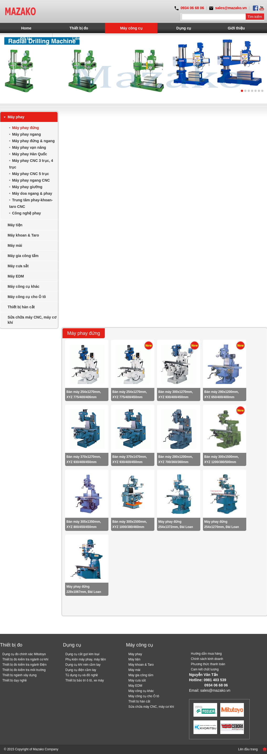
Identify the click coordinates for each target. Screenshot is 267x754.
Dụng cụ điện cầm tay (80, 670)
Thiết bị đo (78, 28)
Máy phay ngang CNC (31, 180)
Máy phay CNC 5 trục (30, 174)
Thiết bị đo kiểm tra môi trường (24, 670)
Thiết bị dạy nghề (14, 680)
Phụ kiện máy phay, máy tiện (85, 659)
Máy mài (15, 245)
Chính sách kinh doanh (207, 659)
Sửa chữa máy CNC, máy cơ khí (32, 320)
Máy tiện (15, 225)
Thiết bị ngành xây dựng (19, 675)
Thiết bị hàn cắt (21, 307)
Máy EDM (16, 276)
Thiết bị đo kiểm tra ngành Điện (24, 664)
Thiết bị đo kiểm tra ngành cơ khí (25, 659)
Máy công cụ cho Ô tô (27, 297)
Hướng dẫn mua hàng (206, 653)
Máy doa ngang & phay (32, 193)
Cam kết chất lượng (205, 669)
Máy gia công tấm (23, 256)
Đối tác (26, 39)
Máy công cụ (131, 28)
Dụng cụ (183, 28)
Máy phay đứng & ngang (33, 141)
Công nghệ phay (26, 213)
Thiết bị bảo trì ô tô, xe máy (84, 680)
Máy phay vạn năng (29, 147)
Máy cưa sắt (18, 266)
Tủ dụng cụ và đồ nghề (81, 675)
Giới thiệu (236, 28)
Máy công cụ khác (23, 286)
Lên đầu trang (248, 749)
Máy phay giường (27, 187)
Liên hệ (78, 39)
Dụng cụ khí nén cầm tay (83, 664)
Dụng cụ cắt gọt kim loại (82, 654)
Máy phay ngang (26, 134)
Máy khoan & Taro (23, 235)
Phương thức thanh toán (208, 664)
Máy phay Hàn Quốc (29, 154)
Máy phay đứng (25, 128)
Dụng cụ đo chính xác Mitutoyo (24, 654)
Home (26, 28)
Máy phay (16, 117)
